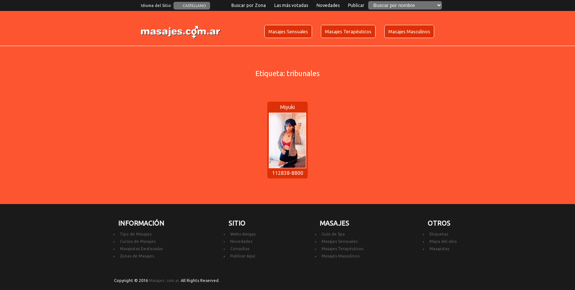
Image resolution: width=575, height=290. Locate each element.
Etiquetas (438, 234)
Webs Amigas (243, 234)
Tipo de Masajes (135, 234)
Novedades (328, 5)
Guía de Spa (333, 234)
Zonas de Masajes (137, 256)
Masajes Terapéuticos (348, 31)
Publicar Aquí (242, 256)
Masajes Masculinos (409, 31)
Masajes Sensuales (288, 31)
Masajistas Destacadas (141, 248)
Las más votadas (291, 5)
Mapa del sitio (443, 241)
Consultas (239, 248)
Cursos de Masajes (137, 241)
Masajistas (439, 248)
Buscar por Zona (248, 5)
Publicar (356, 5)
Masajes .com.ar (164, 280)
